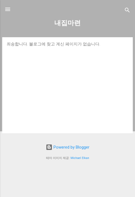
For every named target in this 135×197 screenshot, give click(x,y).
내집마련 (67, 23)
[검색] (127, 11)
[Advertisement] (67, 88)
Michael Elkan (80, 158)
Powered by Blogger (67, 147)
